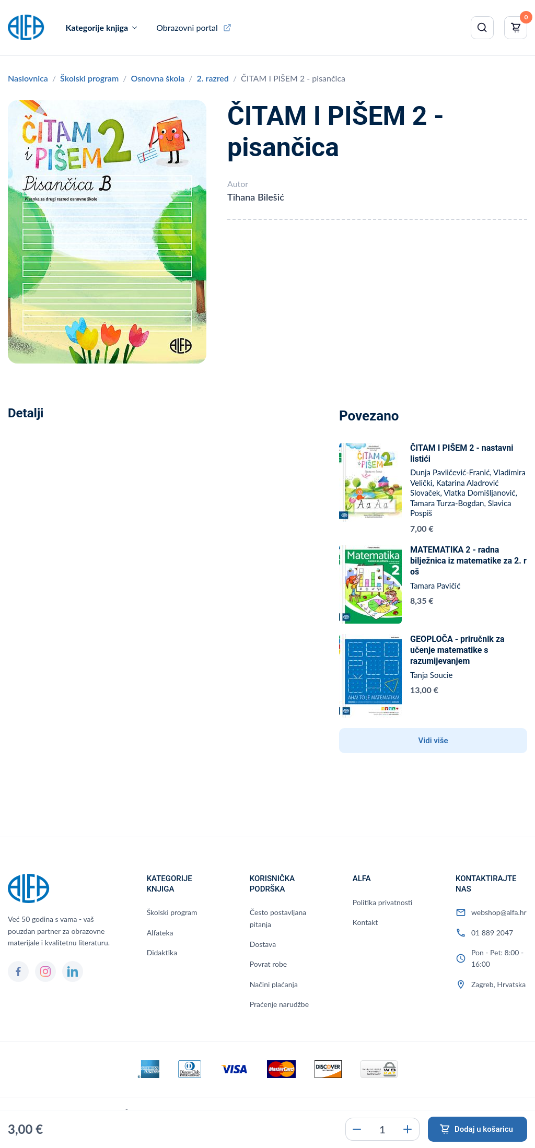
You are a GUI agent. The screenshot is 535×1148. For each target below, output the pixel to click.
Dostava (263, 944)
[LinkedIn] (72, 971)
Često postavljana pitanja (278, 918)
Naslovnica (28, 78)
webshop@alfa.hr (499, 912)
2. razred (213, 78)
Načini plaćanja (274, 984)
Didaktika (162, 952)
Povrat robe (268, 963)
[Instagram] (45, 971)
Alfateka (160, 932)
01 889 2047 (492, 932)
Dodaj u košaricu (484, 1129)
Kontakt (365, 922)
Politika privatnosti (383, 902)
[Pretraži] (482, 27)
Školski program (89, 78)
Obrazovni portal (187, 27)
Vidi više (433, 740)
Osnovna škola (157, 78)
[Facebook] (18, 971)
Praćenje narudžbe (279, 1004)
